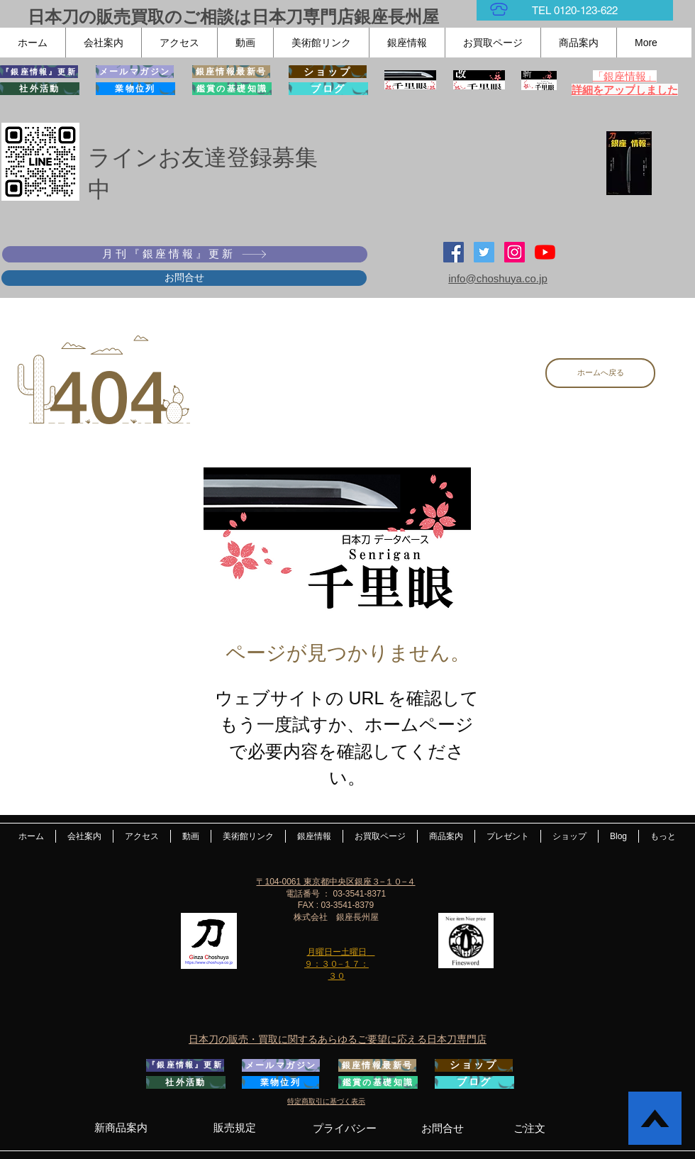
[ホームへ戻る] (600, 373)
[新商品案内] (120, 1128)
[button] (103, 42)
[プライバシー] (344, 1128)
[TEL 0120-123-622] (575, 10)
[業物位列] (135, 88)
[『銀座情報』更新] (39, 71)
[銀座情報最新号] (231, 71)
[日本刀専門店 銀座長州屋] (484, 252)
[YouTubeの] (545, 252)
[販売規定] (234, 1128)
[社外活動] (39, 88)
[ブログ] (328, 88)
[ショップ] (328, 71)
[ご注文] (529, 1128)
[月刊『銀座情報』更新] (184, 254)
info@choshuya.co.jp (497, 278)
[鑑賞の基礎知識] (232, 88)
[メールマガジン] (135, 71)
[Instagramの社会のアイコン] (514, 252)
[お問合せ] (184, 278)
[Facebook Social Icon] (453, 252)
